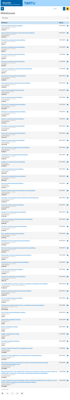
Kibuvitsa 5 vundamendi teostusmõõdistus (13, 54)
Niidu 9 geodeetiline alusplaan (9, 326)
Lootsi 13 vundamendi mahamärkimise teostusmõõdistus (17, 219)
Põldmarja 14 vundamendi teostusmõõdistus (13, 111)
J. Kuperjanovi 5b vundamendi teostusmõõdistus (14, 154)
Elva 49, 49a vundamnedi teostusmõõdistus (13, 133)
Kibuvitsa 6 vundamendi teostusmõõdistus (13, 47)
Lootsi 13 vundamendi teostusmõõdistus (12, 169)
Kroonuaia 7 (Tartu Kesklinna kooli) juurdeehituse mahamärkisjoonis (20, 197)
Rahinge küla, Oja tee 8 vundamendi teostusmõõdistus (16, 255)
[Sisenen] (67, 8)
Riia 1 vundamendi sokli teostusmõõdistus (12, 233)
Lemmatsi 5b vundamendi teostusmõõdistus (13, 76)
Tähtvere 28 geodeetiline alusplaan (11, 319)
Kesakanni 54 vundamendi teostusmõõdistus (13, 212)
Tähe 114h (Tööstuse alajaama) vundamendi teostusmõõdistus (18, 248)
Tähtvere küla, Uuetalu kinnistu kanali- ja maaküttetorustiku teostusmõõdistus (22, 305)
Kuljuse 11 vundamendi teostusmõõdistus (12, 119)
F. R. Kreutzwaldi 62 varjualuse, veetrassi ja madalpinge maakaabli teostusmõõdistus (24, 283)
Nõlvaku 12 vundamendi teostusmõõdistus (13, 140)
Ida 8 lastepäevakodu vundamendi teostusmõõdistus (15, 83)
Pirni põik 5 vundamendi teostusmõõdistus (13, 126)
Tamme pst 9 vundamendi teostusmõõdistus (13, 176)
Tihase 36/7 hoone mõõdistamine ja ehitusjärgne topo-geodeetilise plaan (21, 355)
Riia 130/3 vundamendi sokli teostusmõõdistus (14, 226)
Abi (55, 8)
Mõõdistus (4, 22)
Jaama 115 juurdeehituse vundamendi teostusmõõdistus (16, 68)
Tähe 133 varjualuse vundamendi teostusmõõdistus (15, 147)
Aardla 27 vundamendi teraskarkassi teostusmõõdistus (16, 291)
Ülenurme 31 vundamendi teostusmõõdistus (13, 104)
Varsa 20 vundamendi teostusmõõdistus (12, 183)
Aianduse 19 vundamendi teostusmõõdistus (13, 276)
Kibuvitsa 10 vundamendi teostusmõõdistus (13, 40)
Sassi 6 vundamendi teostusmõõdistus (12, 97)
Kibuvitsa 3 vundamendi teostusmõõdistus (13, 61)
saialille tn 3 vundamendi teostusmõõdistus (13, 162)
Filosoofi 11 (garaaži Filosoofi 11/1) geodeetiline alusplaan (17, 348)
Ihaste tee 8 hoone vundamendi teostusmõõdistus (15, 262)
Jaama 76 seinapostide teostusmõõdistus (12, 90)
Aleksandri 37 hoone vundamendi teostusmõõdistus (15, 240)
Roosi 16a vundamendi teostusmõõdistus (12, 205)
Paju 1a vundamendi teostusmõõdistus (12, 298)
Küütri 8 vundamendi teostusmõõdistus (12, 269)
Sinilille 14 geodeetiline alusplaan (10, 334)
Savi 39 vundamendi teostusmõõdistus (12, 25)
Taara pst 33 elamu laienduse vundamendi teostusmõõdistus (18, 33)
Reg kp (61, 22)
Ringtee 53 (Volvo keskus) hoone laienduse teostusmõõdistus (18, 190)
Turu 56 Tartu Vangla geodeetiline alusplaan (13, 312)
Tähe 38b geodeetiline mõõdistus (10, 341)
